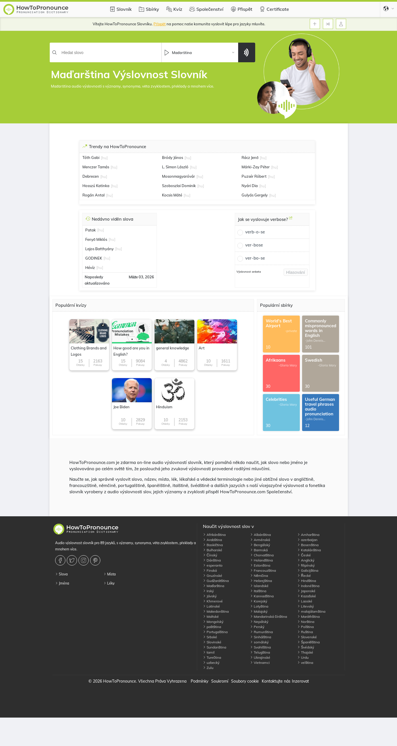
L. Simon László (175, 167)
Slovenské (307, 637)
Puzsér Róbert (254, 176)
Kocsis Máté (172, 195)
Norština (305, 621)
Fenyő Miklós (96, 239)
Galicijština (307, 570)
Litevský (305, 606)
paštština (212, 627)
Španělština (308, 642)
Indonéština (308, 586)
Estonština (260, 565)
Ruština (305, 632)
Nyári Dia (250, 185)
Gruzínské (212, 575)
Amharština (308, 534)
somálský (259, 642)
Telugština (260, 652)
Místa (109, 574)
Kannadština (262, 596)
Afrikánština (214, 534)
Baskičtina (213, 545)
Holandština (261, 560)
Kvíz (173, 9)
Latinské (211, 606)
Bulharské (212, 550)
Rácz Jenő (250, 157)
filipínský (306, 565)
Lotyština (259, 606)
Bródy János (172, 157)
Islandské (259, 586)
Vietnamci (260, 662)
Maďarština (213, 586)
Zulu (208, 668)
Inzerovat (300, 681)
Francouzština (263, 570)
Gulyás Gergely (255, 195)
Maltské (211, 616)
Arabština (212, 540)
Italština (258, 591)
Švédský (305, 647)
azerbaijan (307, 540)
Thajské (305, 652)
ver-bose (254, 245)
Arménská (260, 540)
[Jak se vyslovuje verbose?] (290, 220)
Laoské (304, 601)
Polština (305, 627)
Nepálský (259, 621)
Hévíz (90, 267)
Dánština (212, 560)
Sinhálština (260, 637)
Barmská (259, 550)
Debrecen (90, 176)
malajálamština (311, 611)
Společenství (205, 9)
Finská (210, 570)
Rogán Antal (93, 195)
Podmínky (199, 681)
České (304, 555)
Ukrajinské (260, 657)
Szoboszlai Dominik (179, 185)
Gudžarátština (216, 581)
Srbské (210, 637)
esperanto (213, 565)
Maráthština (308, 616)
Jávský (210, 596)
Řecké (304, 575)
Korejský (258, 601)
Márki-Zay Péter (256, 167)
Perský (257, 627)
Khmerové (213, 601)
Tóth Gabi (90, 157)
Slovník (120, 9)
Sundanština (214, 647)
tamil (209, 652)
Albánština (260, 534)
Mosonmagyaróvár (178, 176)
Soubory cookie (245, 681)
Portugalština (215, 632)
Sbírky (148, 9)
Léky (109, 583)
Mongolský (213, 621)
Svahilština (260, 647)
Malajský (258, 611)
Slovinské (212, 642)
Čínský (210, 555)
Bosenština (308, 545)
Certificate (273, 9)
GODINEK (93, 258)
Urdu (303, 657)
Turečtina (212, 657)
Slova (61, 574)
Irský (208, 591)
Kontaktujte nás (276, 681)
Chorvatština (262, 555)
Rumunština (261, 632)
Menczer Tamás (95, 167)
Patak (90, 230)
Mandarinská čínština (268, 616)
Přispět (240, 9)
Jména (62, 583)
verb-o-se (255, 232)
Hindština (306, 581)
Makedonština (216, 611)
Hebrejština (261, 581)
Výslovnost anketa (248, 271)
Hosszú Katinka (95, 185)
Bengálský (260, 545)
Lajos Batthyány (99, 248)
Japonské (306, 591)
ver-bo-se (255, 258)
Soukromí (219, 681)
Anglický (305, 560)
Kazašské (306, 596)
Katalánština (309, 550)
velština (305, 662)
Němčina (259, 575)
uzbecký (211, 662)
